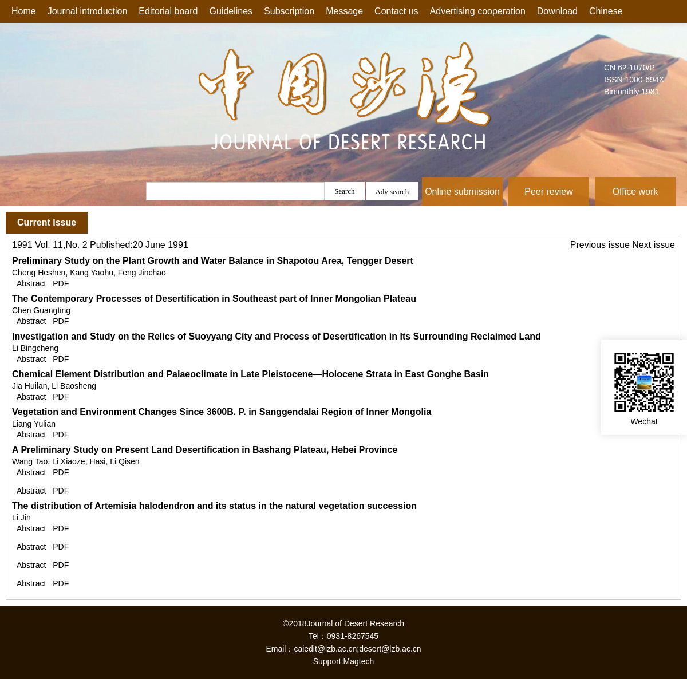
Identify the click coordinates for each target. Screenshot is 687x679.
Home (23, 11)
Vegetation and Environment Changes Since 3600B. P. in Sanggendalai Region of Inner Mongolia (221, 412)
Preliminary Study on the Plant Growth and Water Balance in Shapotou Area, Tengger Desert (212, 261)
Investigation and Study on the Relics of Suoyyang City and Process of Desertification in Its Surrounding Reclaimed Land (276, 336)
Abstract (31, 283)
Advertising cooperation (478, 11)
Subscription (289, 11)
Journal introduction (88, 11)
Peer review (548, 191)
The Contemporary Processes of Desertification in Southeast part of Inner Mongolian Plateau (214, 298)
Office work (635, 191)
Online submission (462, 191)
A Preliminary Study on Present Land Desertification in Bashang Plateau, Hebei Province (204, 450)
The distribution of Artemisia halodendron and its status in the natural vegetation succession (214, 506)
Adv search (392, 191)
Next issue (653, 245)
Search (344, 191)
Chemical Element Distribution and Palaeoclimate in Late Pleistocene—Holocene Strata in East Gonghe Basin (250, 374)
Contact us (396, 11)
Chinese (606, 11)
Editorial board (168, 11)
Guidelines (231, 11)
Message (344, 11)
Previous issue (601, 245)
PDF (61, 283)
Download (557, 11)
